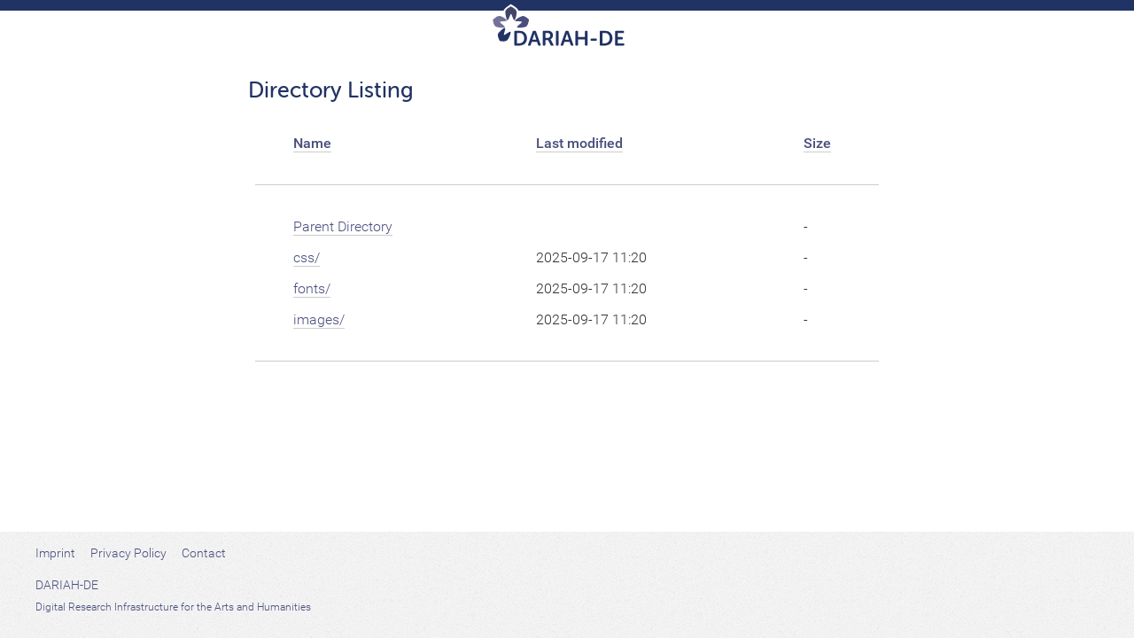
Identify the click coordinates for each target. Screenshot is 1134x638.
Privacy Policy (128, 553)
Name (312, 143)
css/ (306, 257)
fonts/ (311, 288)
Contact (204, 553)
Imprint (55, 553)
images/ (319, 319)
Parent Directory (342, 226)
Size (817, 143)
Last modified (579, 143)
